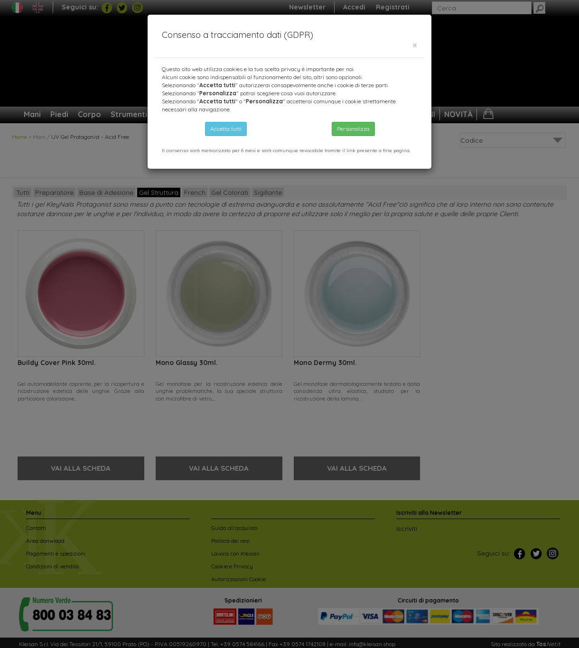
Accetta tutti (226, 128)
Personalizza (353, 128)
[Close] (414, 45)
